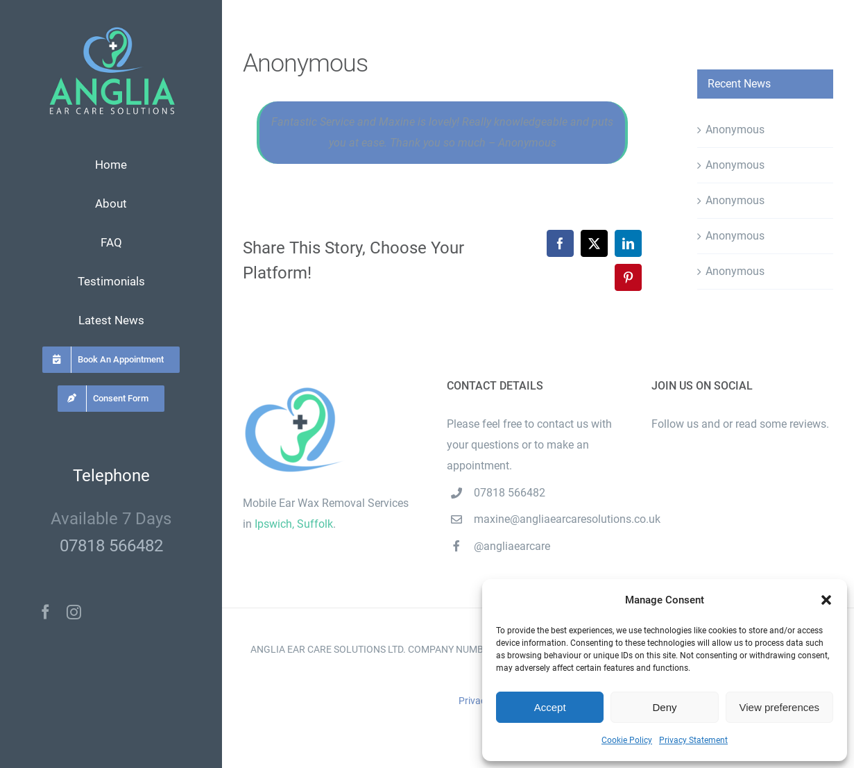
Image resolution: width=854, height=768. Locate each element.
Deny (664, 707)
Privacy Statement (693, 740)
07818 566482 (111, 546)
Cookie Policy (626, 740)
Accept (550, 707)
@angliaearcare (512, 546)
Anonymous (735, 129)
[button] (826, 600)
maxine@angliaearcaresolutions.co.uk (551, 519)
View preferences (780, 707)
